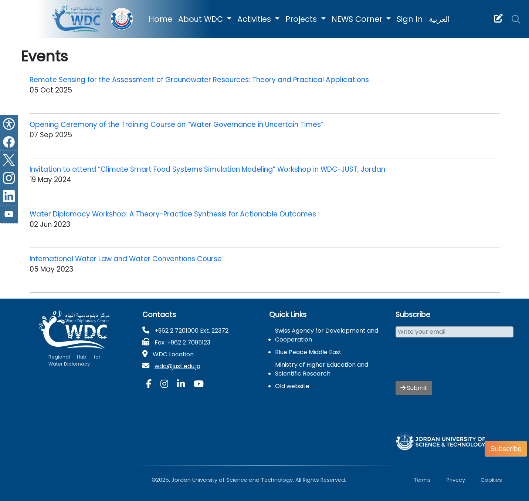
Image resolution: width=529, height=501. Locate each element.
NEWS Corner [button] (358, 19)
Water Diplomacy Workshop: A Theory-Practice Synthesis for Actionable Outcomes (173, 214)
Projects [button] (302, 19)
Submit (413, 388)
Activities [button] (255, 19)
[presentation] (452, 363)
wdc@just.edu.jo (177, 366)
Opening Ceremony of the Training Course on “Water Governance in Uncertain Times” (176, 125)
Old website (292, 386)
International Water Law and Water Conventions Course (126, 259)
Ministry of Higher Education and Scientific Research (321, 369)
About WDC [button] (201, 19)
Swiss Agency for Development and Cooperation (326, 335)
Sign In (410, 19)
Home (160, 19)
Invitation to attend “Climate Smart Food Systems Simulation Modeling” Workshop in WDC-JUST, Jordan (207, 169)
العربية (439, 19)
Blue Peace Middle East (308, 352)
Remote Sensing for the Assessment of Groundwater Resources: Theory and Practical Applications (199, 80)
